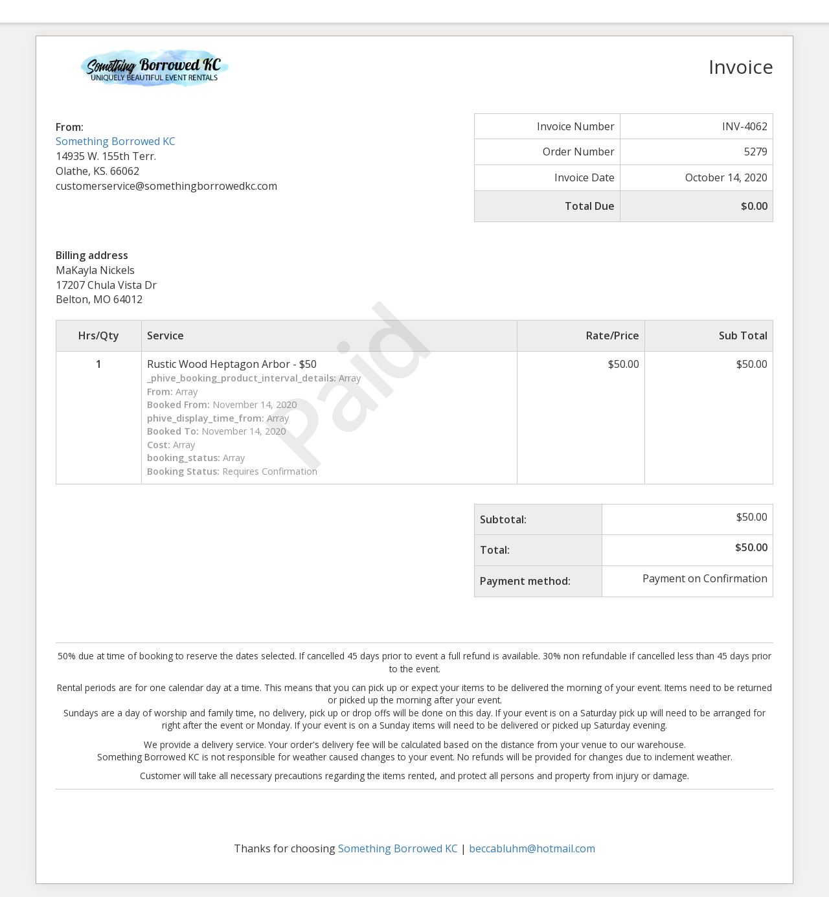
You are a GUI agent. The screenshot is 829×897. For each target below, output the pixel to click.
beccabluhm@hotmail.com (532, 848)
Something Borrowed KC (116, 141)
